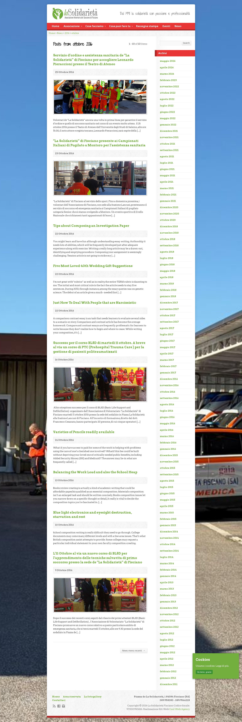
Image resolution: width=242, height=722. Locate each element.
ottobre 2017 (167, 315)
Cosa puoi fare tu (119, 26)
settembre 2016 (169, 398)
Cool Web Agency (179, 709)
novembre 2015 (169, 461)
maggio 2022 (167, 118)
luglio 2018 (166, 258)
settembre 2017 (169, 321)
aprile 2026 (167, 67)
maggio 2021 (167, 175)
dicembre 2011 (168, 684)
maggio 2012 (167, 652)
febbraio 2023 (168, 80)
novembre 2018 (169, 232)
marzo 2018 (167, 283)
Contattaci (58, 700)
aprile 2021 (166, 181)
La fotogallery (93, 696)
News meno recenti (133, 650)
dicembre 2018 (169, 226)
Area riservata (72, 696)
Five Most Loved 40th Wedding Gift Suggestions (93, 266)
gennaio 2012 (168, 678)
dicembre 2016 (169, 379)
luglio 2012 (166, 639)
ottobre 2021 (167, 143)
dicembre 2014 (169, 531)
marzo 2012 (167, 665)
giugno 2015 (167, 493)
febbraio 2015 (168, 519)
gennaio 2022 (168, 124)
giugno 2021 (167, 169)
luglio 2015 (166, 487)
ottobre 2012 (167, 620)
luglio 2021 (166, 162)
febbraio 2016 (168, 442)
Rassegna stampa (147, 26)
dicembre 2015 (169, 455)
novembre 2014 (169, 538)
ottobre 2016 (167, 391)
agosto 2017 (167, 328)
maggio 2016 (167, 423)
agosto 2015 (167, 480)
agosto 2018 (167, 251)
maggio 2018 (167, 271)
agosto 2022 (167, 99)
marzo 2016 (167, 436)
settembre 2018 (169, 245)
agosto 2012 (167, 633)
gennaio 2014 (168, 576)
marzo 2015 (167, 512)
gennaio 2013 (168, 601)
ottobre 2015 (167, 468)
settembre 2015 (169, 474)
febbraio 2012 (168, 671)
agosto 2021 (167, 156)
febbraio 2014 (168, 569)
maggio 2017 (167, 347)
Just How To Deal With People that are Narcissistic (94, 303)
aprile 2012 (166, 658)
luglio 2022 (166, 105)
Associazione (72, 26)
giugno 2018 (167, 264)
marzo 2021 (167, 188)
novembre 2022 (169, 86)
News (178, 26)
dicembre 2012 (169, 608)
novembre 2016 (169, 385)
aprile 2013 (166, 582)
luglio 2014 (166, 557)
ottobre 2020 (168, 220)
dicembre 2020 (169, 207)
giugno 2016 (167, 417)
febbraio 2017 (168, 366)
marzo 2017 (167, 360)
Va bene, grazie (204, 672)
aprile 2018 (166, 277)
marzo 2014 (167, 563)
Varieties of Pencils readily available (83, 432)
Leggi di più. (222, 666)
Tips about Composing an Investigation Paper (91, 226)
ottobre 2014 (167, 544)
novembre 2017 (169, 309)
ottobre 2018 (167, 239)
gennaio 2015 (168, 525)
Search (186, 42)
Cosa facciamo (94, 26)
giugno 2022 (167, 112)
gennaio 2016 (168, 449)
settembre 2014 (169, 550)
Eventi (166, 26)
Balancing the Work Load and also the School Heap (95, 472)
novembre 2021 (169, 137)
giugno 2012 (167, 646)
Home (55, 26)
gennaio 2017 (168, 372)
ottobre (75, 33)
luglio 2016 (166, 410)
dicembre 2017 (169, 302)
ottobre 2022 (167, 92)
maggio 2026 (167, 61)
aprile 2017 (166, 353)
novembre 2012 (169, 614)
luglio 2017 (166, 334)
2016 (67, 33)
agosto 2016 (167, 404)
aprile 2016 (166, 430)
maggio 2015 (167, 499)
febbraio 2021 (168, 194)
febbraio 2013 (168, 595)
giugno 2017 (167, 340)
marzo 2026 (167, 73)
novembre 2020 (169, 213)
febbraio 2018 (168, 290)
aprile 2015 (166, 506)
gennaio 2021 (168, 201)
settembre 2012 (169, 627)
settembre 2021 (169, 150)
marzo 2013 (167, 588)
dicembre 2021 (169, 131)
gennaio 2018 (168, 296)
